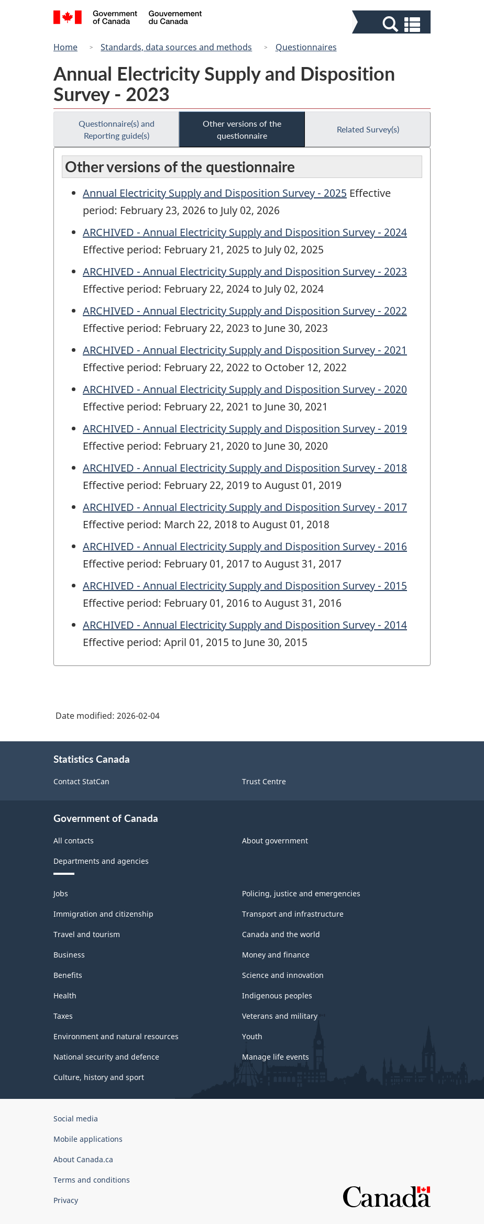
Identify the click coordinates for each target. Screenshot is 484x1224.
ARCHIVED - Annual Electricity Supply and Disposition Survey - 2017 (245, 507)
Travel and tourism (86, 934)
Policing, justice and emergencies (301, 893)
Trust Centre (264, 781)
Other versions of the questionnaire (242, 129)
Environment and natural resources (116, 1036)
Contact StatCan (81, 781)
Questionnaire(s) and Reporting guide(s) (117, 129)
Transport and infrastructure (293, 914)
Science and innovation (283, 975)
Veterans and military (279, 1016)
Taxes (63, 1016)
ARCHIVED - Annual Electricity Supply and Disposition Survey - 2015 (245, 585)
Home (65, 47)
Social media (75, 1118)
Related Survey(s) (368, 129)
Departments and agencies (101, 861)
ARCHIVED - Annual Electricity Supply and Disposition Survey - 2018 (245, 468)
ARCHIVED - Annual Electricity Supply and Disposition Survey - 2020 (245, 389)
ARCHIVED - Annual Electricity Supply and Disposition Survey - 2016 (245, 546)
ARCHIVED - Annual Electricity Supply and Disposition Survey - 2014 (245, 625)
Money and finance (276, 955)
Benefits (67, 975)
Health (64, 995)
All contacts (73, 840)
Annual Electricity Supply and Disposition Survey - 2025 (215, 193)
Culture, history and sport (98, 1077)
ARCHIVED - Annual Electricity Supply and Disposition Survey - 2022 (245, 311)
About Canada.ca (83, 1159)
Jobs (60, 893)
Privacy (65, 1200)
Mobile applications (88, 1139)
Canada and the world (281, 934)
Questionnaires (306, 47)
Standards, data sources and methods (176, 47)
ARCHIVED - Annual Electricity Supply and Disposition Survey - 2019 (245, 428)
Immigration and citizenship (103, 914)
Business (69, 955)
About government (275, 840)
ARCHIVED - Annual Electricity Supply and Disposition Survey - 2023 (245, 271)
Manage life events (275, 1057)
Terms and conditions (91, 1180)
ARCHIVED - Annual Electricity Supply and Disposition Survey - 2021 (245, 350)
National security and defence (106, 1057)
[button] (393, 24)
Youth (252, 1036)
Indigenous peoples (277, 995)
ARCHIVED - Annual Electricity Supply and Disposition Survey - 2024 (245, 232)
